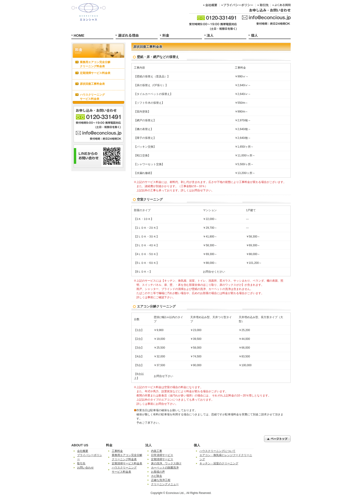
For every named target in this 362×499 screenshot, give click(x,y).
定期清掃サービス (162, 459)
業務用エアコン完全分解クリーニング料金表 (95, 64)
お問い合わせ (85, 467)
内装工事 (156, 451)
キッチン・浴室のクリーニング (218, 463)
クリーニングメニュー (165, 484)
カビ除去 (156, 476)
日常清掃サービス (162, 455)
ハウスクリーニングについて (217, 451)
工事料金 (117, 451)
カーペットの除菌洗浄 (165, 467)
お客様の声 (158, 471)
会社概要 (82, 451)
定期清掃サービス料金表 (95, 73)
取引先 (81, 463)
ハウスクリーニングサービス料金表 (92, 96)
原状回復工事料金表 (92, 83)
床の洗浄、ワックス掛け (166, 463)
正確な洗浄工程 (160, 480)
